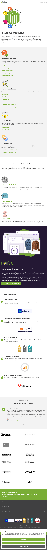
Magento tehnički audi (7, 75)
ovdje (32, 536)
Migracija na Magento (6, 73)
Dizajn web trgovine (6, 127)
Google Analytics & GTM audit (8, 152)
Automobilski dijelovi (8, 185)
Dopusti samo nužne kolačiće (23, 543)
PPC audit (3, 102)
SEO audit (3, 96)
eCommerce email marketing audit (10, 107)
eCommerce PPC (5, 99)
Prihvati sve (23, 539)
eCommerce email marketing (8, 104)
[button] (19, 425)
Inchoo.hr (4, 2)
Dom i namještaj (6, 201)
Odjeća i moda (6, 219)
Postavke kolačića (23, 546)
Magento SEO (4, 94)
